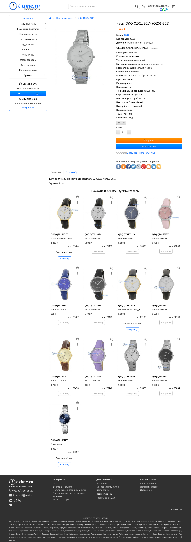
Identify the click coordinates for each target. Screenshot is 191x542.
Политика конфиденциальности (69, 490)
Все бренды (102, 484)
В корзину (149, 140)
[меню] (179, 6)
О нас (56, 484)
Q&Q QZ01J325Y (59, 305)
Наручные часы (33, 23)
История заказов (148, 487)
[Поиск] (101, 6)
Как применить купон (107, 487)
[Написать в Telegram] (20, 500)
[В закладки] (118, 123)
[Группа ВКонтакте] (19, 93)
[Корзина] (173, 6)
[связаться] (155, 6)
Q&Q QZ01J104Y (59, 234)
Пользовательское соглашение (69, 493)
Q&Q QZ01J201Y (86, 18)
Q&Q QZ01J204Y (126, 376)
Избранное (146, 490)
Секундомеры (28, 65)
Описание (56, 172)
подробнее (28, 108)
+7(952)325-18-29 (21, 490)
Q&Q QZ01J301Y (160, 305)
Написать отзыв (147, 153)
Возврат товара (61, 499)
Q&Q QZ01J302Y (93, 305)
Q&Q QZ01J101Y (126, 305)
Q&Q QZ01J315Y (93, 376)
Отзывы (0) (71, 172)
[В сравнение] (123, 123)
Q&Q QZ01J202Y (160, 376)
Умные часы (28, 55)
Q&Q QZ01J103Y (59, 376)
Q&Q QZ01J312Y (126, 234)
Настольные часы (28, 39)
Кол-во (119, 128)
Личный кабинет (148, 484)
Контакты (58, 496)
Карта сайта (102, 490)
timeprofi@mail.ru (21, 495)
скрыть (154, 48)
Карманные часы (28, 70)
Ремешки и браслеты (31, 28)
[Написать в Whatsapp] (16, 500)
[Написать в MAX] (11, 500)
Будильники (28, 44)
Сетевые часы (28, 50)
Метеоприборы (28, 60)
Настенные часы (27, 34)
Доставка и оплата (62, 487)
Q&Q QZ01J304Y (93, 234)
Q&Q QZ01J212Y (59, 440)
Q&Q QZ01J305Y (160, 234)
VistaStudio (176, 509)
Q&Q (126, 35)
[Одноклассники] (37, 93)
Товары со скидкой (106, 498)
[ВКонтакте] (11, 504)
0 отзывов (132, 153)
